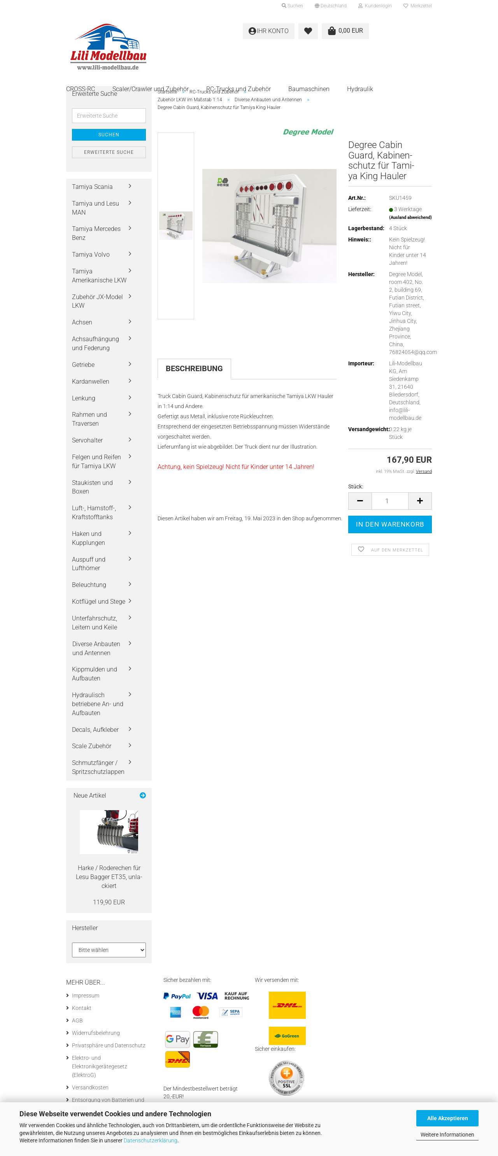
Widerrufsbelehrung (96, 1033)
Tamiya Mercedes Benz (96, 233)
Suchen (108, 134)
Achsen (82, 322)
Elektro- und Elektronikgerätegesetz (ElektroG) (99, 1066)
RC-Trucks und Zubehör (238, 89)
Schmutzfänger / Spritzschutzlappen (98, 767)
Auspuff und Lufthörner (88, 564)
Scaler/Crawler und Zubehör (150, 89)
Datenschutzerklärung (150, 1140)
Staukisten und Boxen (92, 487)
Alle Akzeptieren (447, 1118)
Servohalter (87, 440)
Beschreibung (194, 368)
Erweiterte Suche (109, 152)
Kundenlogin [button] (375, 6)
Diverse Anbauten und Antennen (96, 648)
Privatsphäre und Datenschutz (109, 1045)
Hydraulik (360, 89)
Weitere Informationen (447, 1134)
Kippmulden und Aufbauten (94, 674)
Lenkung (83, 398)
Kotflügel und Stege (98, 601)
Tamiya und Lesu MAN (95, 208)
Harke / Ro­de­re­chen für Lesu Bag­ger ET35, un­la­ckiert (109, 877)
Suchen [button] (292, 6)
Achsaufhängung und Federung (95, 343)
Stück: (355, 486)
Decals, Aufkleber (95, 729)
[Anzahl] (390, 501)
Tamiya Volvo (91, 254)
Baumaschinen (309, 89)
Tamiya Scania (92, 186)
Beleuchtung (89, 585)
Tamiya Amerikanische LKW (99, 276)
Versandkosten (90, 1087)
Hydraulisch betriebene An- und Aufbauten (97, 704)
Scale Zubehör (91, 746)
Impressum (85, 995)
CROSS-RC (80, 89)
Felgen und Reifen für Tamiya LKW (96, 461)
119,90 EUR (109, 902)
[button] (330, 6)
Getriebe (83, 364)
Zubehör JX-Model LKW (97, 301)
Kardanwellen (90, 381)
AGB (77, 1020)
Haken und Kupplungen (88, 538)
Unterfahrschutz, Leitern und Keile (94, 623)
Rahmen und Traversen (89, 419)
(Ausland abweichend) (410, 217)
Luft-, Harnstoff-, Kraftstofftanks (94, 512)
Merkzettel (417, 6)
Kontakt (81, 1008)
